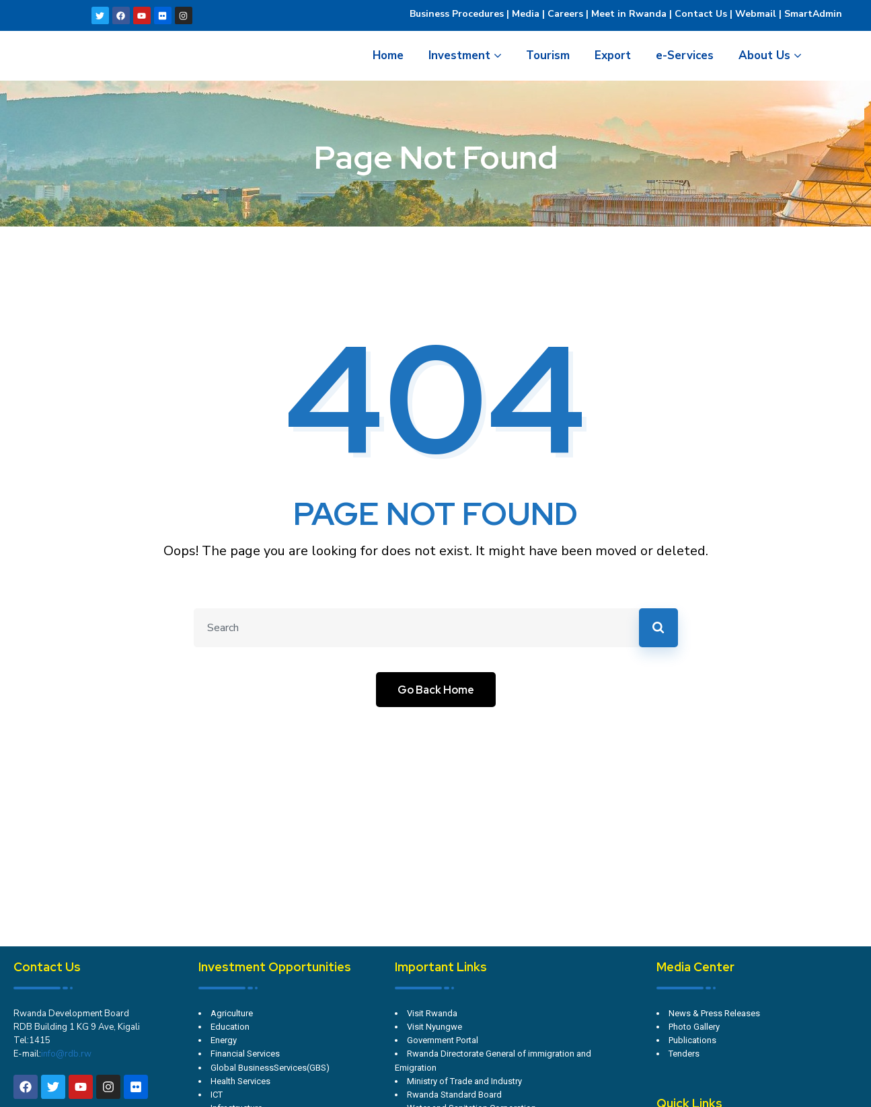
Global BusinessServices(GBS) (270, 1068)
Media (525, 13)
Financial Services (245, 1054)
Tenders (684, 1054)
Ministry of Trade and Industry (464, 1081)
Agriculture (232, 1013)
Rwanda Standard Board (454, 1095)
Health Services (240, 1081)
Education (230, 1027)
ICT (217, 1095)
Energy (224, 1040)
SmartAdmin (813, 13)
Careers (564, 13)
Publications (692, 1040)
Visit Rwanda (432, 1013)
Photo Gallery (694, 1027)
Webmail (755, 13)
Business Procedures (457, 13)
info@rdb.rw (66, 1054)
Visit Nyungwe (434, 1027)
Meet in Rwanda (629, 13)
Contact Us (701, 13)
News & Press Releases (714, 1013)
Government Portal (442, 1040)
